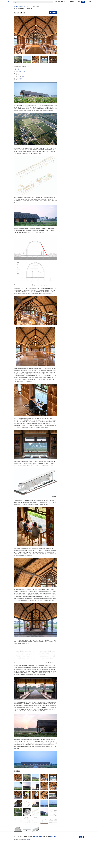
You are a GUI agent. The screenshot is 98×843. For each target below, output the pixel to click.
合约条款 (35, 836)
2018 (22, 76)
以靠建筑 (22, 71)
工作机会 (66, 1)
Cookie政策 (52, 836)
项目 (56, 1)
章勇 (21, 79)
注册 (83, 1)
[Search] (35, 2)
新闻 (62, 1)
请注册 (28, 839)
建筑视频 (72, 1)
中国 (18, 69)
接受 (81, 837)
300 (20, 74)
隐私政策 (41, 836)
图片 (59, 1)
